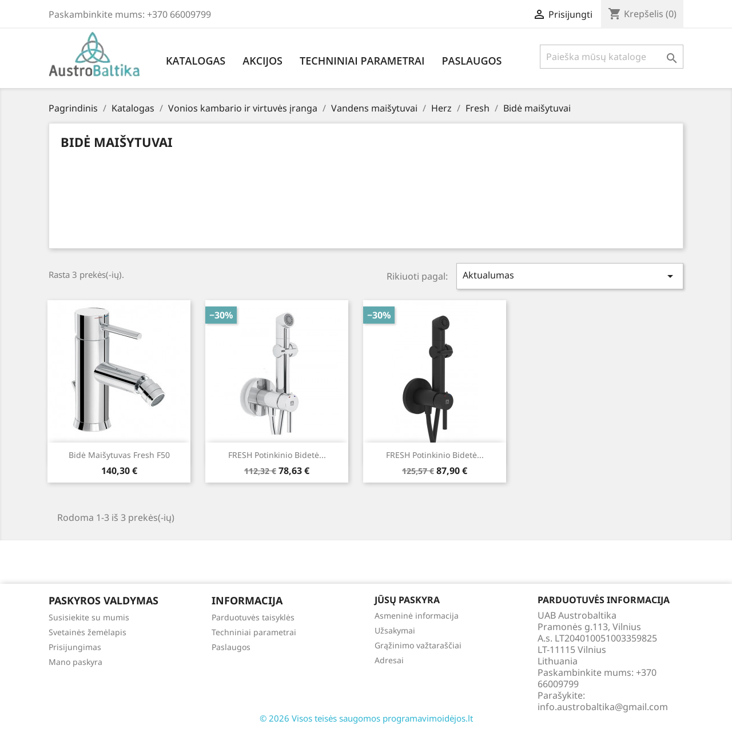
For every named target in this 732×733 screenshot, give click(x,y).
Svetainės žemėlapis (87, 632)
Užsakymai (395, 630)
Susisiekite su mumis (89, 617)
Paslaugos (471, 60)
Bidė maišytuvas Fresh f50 (119, 454)
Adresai (389, 660)
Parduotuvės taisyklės (253, 617)
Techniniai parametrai (362, 60)
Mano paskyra (75, 661)
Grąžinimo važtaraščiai (418, 645)
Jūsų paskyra (407, 599)
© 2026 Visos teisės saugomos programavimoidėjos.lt (366, 718)
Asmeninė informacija (417, 615)
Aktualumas (570, 276)
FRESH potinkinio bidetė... (277, 454)
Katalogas (195, 60)
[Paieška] (611, 57)
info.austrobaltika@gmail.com (603, 706)
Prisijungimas (75, 647)
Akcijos (262, 60)
